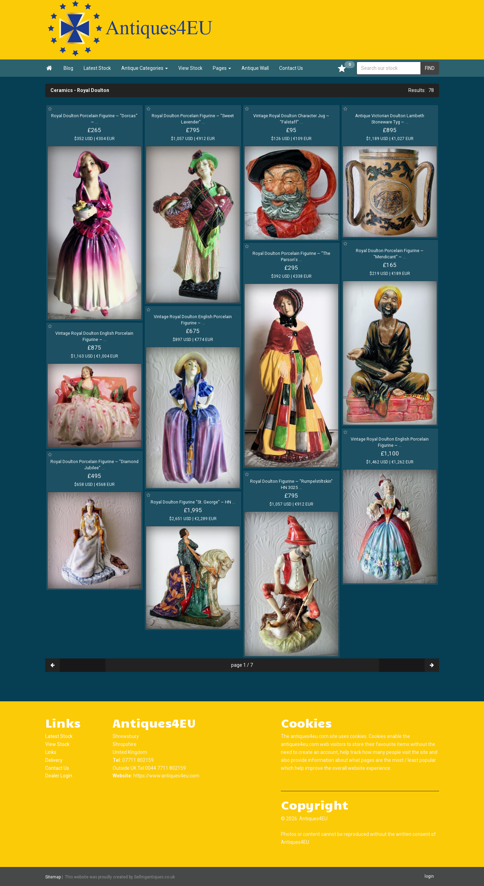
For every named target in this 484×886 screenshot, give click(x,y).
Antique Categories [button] (144, 68)
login (429, 876)
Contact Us (291, 68)
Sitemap (53, 876)
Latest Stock (97, 68)
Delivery (54, 760)
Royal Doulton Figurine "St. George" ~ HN (193, 502)
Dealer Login (58, 775)
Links (50, 752)
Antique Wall (255, 68)
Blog (68, 68)
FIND (430, 68)
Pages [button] (222, 68)
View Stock (190, 68)
